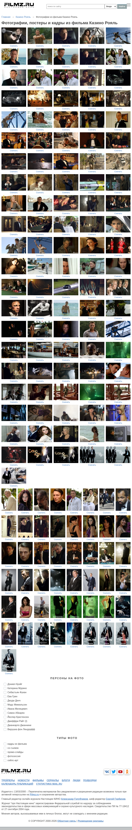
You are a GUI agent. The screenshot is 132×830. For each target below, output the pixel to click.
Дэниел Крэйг (14, 684)
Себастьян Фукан (16, 692)
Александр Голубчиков (74, 799)
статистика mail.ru (49, 784)
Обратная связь (66, 821)
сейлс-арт (12, 760)
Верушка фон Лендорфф (21, 729)
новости (24, 780)
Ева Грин (12, 696)
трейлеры (8, 780)
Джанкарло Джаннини (19, 725)
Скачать (14, 46)
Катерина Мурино (17, 688)
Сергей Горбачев (115, 799)
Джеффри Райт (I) (17, 721)
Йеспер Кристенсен (18, 717)
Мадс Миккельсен (17, 704)
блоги (66, 780)
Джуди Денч (14, 700)
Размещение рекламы (91, 821)
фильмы (38, 780)
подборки (90, 780)
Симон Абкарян (16, 713)
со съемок (13, 748)
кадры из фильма (17, 744)
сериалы (53, 780)
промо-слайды (15, 752)
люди (76, 780)
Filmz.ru (34, 794)
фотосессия (13, 756)
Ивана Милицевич (17, 709)
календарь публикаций (17, 784)
